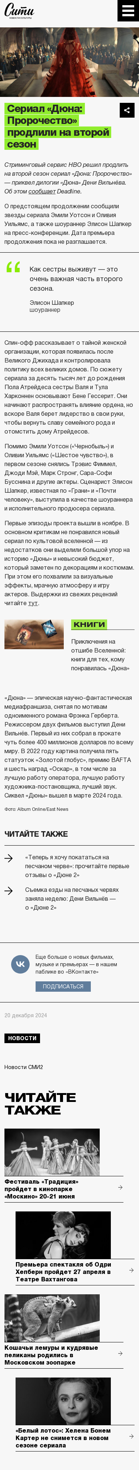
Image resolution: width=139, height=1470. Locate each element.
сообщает (42, 191)
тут (33, 603)
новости (22, 1038)
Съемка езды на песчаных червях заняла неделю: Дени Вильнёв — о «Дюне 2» (72, 899)
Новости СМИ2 (23, 1067)
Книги (89, 624)
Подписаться (63, 986)
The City (19, 11)
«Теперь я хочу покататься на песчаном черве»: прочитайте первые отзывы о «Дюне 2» (77, 866)
